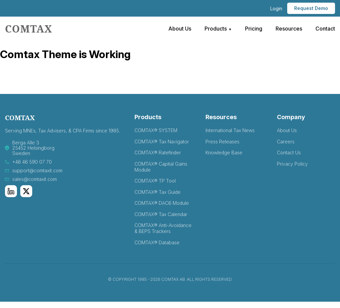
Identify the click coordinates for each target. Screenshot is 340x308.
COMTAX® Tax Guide (157, 192)
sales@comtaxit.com (34, 179)
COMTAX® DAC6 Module (161, 203)
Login (276, 8)
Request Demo (311, 8)
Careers (286, 141)
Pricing (253, 28)
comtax (28, 29)
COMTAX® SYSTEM (155, 130)
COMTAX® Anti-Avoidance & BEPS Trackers (163, 228)
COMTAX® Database (157, 242)
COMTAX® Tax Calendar (160, 214)
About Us (179, 28)
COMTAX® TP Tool (155, 181)
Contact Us (289, 152)
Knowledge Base (224, 152)
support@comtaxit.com (37, 170)
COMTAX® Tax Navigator (161, 141)
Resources (289, 28)
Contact (325, 28)
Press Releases (222, 141)
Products (216, 28)
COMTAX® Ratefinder (157, 152)
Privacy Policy (292, 164)
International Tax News (230, 130)
